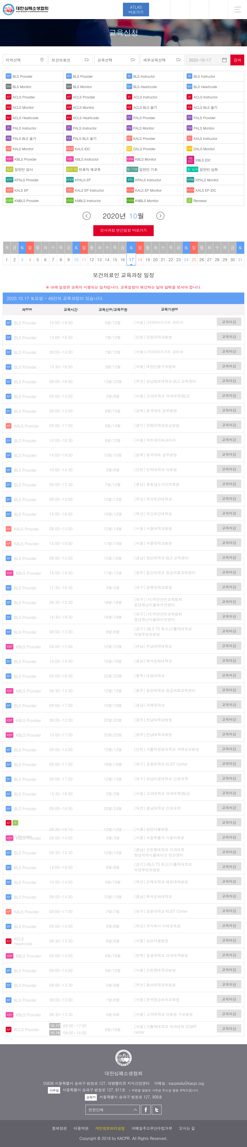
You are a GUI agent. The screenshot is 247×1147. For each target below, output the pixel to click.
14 (107, 259)
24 (186, 259)
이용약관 (81, 1128)
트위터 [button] (199, 9)
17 (131, 259)
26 (201, 259)
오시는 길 (187, 1128)
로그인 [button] (161, 9)
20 (155, 259)
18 (140, 259)
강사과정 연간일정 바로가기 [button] (123, 230)
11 (84, 259)
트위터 (156, 1109)
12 (91, 259)
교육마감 (229, 321)
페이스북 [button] (180, 9)
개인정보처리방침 (110, 1128)
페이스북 (145, 1109)
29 (225, 259)
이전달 (87, 216)
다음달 (160, 216)
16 (122, 259)
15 (115, 259)
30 (232, 259)
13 (99, 259)
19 (147, 259)
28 (217, 259)
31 (240, 259)
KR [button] (218, 9)
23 (178, 259)
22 (170, 259)
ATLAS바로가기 (136, 9)
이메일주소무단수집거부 (152, 1128)
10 (76, 259)
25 (194, 259)
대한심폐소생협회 (25, 9)
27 (209, 259)
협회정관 (59, 1128)
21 (163, 259)
